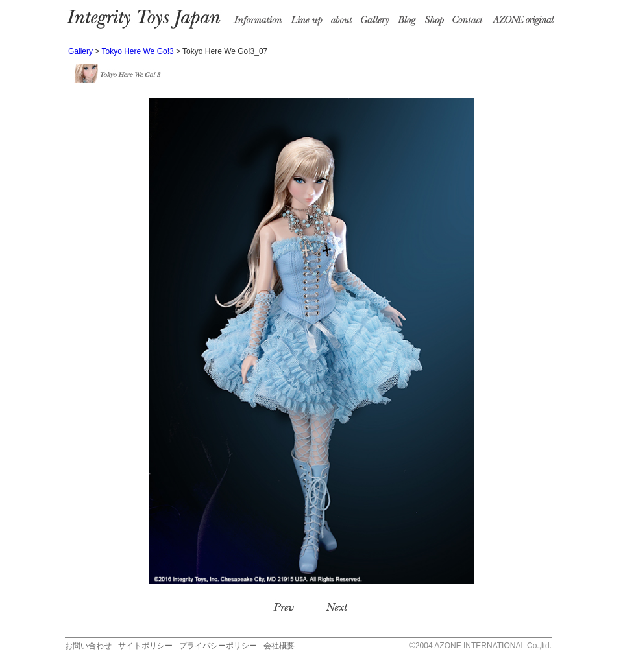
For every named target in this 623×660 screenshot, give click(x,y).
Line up (309, 23)
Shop (437, 23)
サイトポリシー (145, 645)
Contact (471, 23)
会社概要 (279, 645)
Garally (378, 23)
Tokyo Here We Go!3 (137, 51)
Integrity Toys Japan (150, 23)
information (261, 23)
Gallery (80, 51)
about (344, 23)
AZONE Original (523, 23)
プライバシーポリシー (218, 645)
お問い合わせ (88, 645)
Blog (410, 23)
